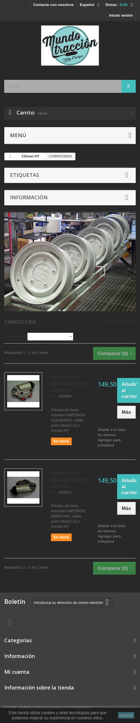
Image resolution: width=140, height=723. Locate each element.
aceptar (126, 715)
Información (29, 197)
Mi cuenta (16, 671)
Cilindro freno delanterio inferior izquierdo (69, 383)
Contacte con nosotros (53, 5)
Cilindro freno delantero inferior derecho (69, 479)
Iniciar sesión (121, 15)
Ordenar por (15, 336)
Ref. (54, 396)
